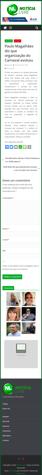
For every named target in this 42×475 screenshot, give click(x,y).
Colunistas (6, 431)
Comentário (8, 198)
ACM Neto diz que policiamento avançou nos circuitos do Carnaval (21, 168)
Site (4, 250)
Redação (9, 65)
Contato (5, 440)
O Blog (5, 404)
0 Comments (9, 68)
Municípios (6, 436)
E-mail (5, 239)
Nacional (5, 421)
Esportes (5, 426)
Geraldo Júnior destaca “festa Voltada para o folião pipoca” (21, 160)
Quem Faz (6, 408)
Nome (5, 229)
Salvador (17, 41)
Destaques (9, 41)
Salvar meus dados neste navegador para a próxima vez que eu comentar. (20, 267)
